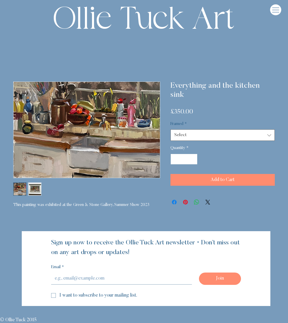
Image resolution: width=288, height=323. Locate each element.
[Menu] (275, 9)
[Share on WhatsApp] (196, 202)
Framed (178, 124)
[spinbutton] (184, 159)
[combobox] (222, 135)
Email (57, 267)
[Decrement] (175, 159)
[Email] (119, 278)
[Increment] (193, 159)
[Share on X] (207, 202)
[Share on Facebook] (174, 202)
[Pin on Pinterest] (185, 202)
